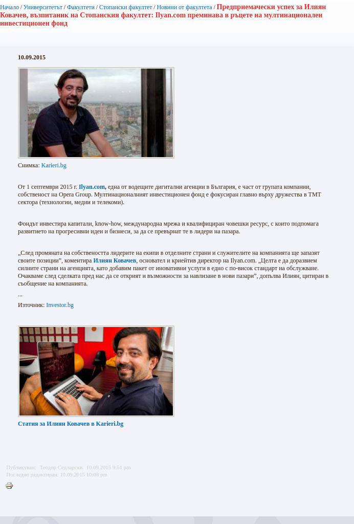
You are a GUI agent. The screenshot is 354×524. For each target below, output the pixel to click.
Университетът (43, 7)
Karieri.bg (54, 165)
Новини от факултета (184, 7)
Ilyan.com (92, 186)
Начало (9, 7)
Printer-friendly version (11, 486)
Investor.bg (60, 305)
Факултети (81, 7)
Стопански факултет (125, 7)
